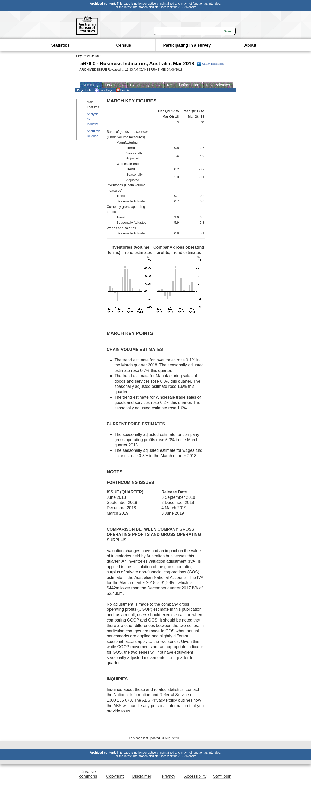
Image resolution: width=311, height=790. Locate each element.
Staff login (222, 776)
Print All (123, 90)
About (250, 45)
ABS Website (187, 7)
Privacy (168, 776)
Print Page (104, 90)
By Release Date (89, 56)
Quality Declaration (210, 63)
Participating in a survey (187, 45)
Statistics (60, 45)
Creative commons (88, 773)
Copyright (115, 776)
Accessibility (195, 776)
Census (123, 45)
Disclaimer (142, 776)
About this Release (93, 133)
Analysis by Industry (92, 119)
